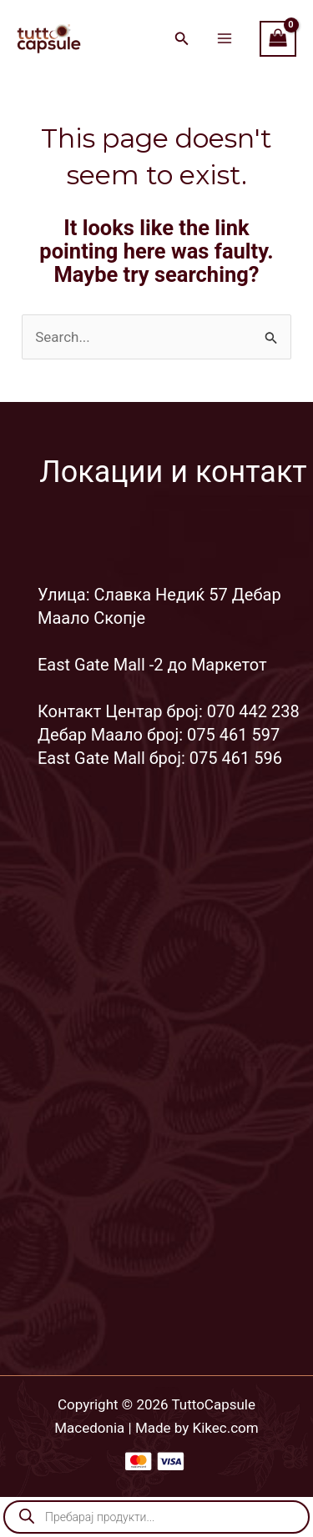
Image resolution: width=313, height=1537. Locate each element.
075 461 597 (233, 735)
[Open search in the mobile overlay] (156, 1517)
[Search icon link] (181, 40)
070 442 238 (253, 711)
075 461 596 (235, 758)
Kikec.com (226, 1427)
